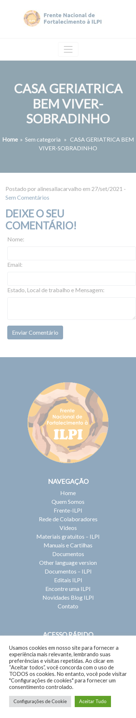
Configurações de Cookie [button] (40, 701)
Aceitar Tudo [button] (93, 701)
